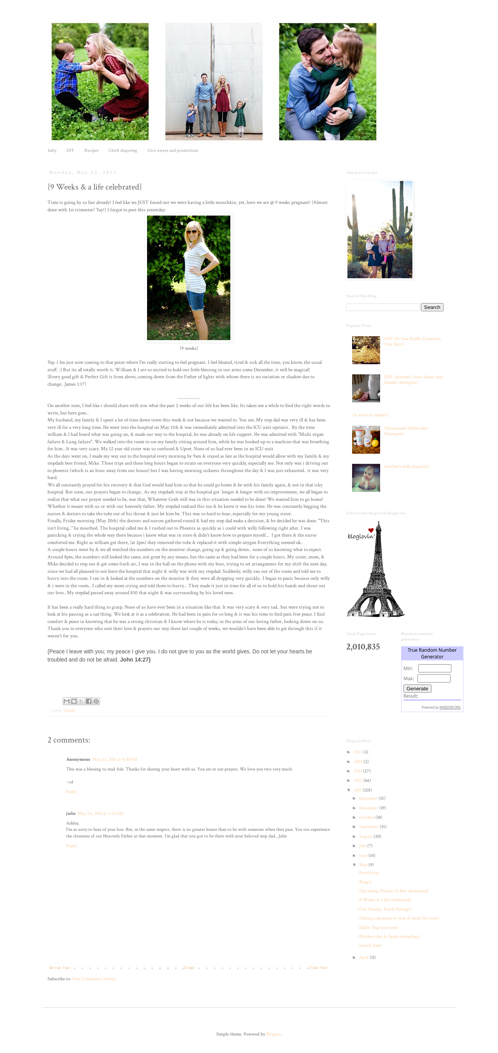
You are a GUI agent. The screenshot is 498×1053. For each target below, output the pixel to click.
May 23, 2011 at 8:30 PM (115, 759)
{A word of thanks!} (370, 415)
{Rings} (365, 882)
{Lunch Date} (370, 945)
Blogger (273, 1034)
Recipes (91, 150)
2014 (358, 762)
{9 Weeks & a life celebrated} (384, 900)
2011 (358, 790)
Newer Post (59, 968)
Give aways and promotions (172, 150)
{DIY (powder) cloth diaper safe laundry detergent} (413, 379)
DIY (70, 150)
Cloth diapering (123, 150)
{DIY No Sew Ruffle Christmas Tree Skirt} (412, 341)
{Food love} (368, 873)
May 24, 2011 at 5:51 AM (100, 813)
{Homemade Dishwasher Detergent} (406, 431)
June (363, 855)
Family (69, 710)
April (364, 957)
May (363, 865)
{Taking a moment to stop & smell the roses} (398, 918)
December (369, 798)
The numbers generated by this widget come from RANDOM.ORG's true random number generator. (432, 685)
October (367, 817)
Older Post (318, 968)
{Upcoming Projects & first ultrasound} (393, 891)
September (369, 827)
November (369, 808)
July (363, 846)
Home (189, 968)
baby (52, 150)
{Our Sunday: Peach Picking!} (385, 909)
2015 (358, 752)
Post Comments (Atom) (94, 979)
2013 (358, 771)
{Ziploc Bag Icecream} (378, 927)
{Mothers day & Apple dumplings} (389, 936)
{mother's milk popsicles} (407, 466)
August (366, 836)
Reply (71, 792)
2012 (358, 780)
